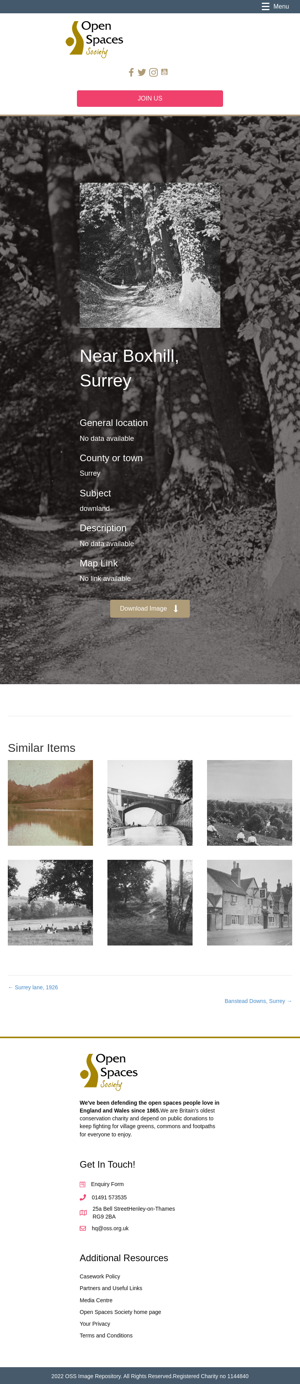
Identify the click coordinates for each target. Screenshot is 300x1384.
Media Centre (96, 1300)
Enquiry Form (107, 1184)
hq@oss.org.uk (110, 1228)
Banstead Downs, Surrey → (258, 1001)
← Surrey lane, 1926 (33, 987)
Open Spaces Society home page (120, 1312)
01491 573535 (109, 1197)
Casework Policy (100, 1276)
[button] (150, 609)
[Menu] (275, 6)
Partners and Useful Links (111, 1288)
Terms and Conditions (106, 1335)
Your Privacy (95, 1324)
